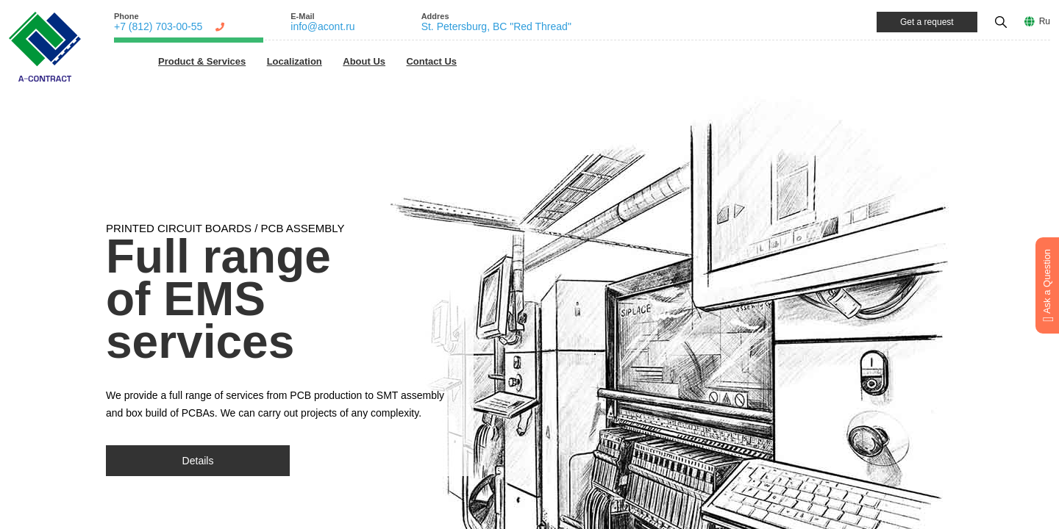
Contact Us (431, 61)
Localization (294, 61)
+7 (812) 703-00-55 (158, 26)
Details (198, 461)
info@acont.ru (322, 26)
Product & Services (202, 61)
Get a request (927, 22)
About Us (364, 61)
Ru (1044, 21)
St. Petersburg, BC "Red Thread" (496, 26)
